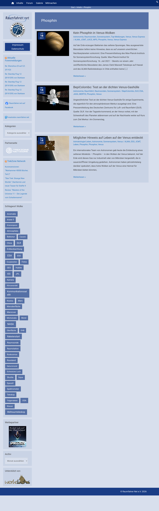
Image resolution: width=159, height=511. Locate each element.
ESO (133, 141)
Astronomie (78, 37)
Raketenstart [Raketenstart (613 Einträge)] (13, 336)
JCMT (83, 39)
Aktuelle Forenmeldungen (13, 59)
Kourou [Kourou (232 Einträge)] (10, 301)
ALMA (77, 39)
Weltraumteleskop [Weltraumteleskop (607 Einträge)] (16, 412)
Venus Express (138, 37)
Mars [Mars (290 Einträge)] (20, 301)
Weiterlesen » (79, 76)
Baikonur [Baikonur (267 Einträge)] (11, 237)
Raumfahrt (89, 91)
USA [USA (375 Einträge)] (24, 400)
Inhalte (19, 3)
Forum (29, 3)
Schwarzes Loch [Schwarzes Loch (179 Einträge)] (14, 371)
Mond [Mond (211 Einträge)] (23, 318)
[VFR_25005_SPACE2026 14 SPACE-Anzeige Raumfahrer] (17, 436)
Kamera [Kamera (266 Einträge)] (10, 280)
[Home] (12, 3)
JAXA (75, 94)
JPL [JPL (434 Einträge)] (17, 274)
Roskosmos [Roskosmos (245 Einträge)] (12, 354)
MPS (95, 39)
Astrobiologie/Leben (82, 141)
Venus (128, 37)
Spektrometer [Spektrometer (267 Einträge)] (13, 389)
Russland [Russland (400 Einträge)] (11, 360)
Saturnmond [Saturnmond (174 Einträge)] (12, 366)
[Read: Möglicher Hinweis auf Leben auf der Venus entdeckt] (53, 148)
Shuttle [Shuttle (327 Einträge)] (10, 377)
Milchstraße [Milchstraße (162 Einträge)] (12, 318)
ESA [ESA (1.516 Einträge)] (9, 255)
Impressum (17, 45)
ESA (141, 91)
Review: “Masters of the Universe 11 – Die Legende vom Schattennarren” (16, 194)
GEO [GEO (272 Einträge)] (9, 268)
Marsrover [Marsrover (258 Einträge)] (11, 312)
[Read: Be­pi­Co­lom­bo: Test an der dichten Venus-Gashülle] (53, 98)
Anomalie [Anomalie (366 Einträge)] (11, 214)
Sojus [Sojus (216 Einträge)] (20, 377)
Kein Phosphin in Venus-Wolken (94, 33)
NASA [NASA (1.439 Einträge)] (10, 324)
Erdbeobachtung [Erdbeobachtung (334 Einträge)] (14, 249)
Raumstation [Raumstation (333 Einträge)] (13, 348)
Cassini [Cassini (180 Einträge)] (23, 237)
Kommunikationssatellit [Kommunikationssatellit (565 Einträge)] (17, 293)
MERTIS (82, 94)
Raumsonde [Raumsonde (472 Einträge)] (13, 342)
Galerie (39, 3)
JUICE (89, 39)
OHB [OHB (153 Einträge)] (22, 330)
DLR (137, 91)
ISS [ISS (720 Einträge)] (9, 273)
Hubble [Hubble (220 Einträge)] (19, 268)
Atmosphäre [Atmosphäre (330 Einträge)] (12, 231)
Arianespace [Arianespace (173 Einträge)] (12, 225)
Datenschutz (18, 49)
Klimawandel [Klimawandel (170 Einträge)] (12, 285)
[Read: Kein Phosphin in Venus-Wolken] (53, 43)
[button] (157, 2)
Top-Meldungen (118, 37)
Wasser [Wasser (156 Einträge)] (10, 406)
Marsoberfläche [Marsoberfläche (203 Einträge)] (13, 306)
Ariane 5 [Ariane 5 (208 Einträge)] (10, 220)
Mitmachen (51, 3)
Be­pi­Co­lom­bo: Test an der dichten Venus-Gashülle (106, 87)
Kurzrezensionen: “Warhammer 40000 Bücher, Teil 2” (16, 170)
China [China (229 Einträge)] (9, 243)
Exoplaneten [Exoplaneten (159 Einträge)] (12, 262)
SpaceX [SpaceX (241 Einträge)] (10, 383)
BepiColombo (128, 91)
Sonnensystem (103, 37)
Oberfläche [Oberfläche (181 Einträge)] (11, 330)
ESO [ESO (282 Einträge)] (19, 256)
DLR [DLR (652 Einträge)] (19, 243)
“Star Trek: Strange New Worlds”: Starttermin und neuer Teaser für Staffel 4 (15, 182)
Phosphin (102, 39)
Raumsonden (90, 37)
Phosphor (93, 144)
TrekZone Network (16, 161)
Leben (76, 144)
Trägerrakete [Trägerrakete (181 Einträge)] (12, 400)
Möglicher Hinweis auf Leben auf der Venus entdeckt (108, 137)
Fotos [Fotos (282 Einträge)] (24, 262)
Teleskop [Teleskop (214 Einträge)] (11, 394)
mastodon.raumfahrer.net (18, 117)
